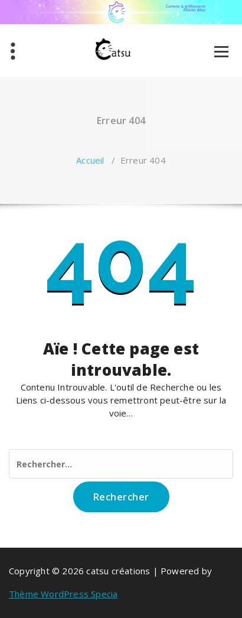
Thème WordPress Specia (63, 594)
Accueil (90, 160)
